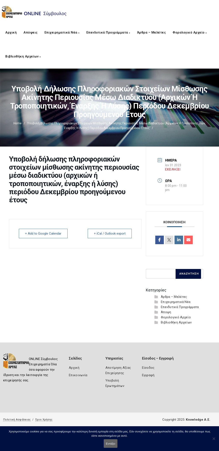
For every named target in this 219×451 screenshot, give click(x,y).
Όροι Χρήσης (43, 419)
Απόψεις (31, 32)
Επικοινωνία (78, 375)
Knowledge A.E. (198, 420)
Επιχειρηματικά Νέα (62, 32)
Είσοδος (148, 368)
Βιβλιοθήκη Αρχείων (23, 56)
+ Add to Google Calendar (43, 233)
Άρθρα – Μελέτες (151, 32)
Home (17, 123)
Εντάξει (110, 443)
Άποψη (166, 312)
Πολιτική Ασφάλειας (17, 419)
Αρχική (11, 32)
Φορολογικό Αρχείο (190, 32)
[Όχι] (214, 440)
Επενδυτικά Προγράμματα (108, 32)
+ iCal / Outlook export (110, 233)
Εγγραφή (148, 375)
